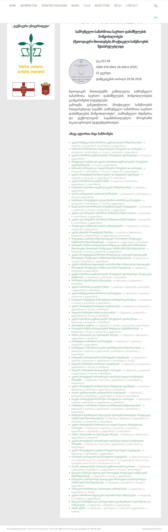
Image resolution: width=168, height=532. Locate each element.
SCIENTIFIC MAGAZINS (54, 6)
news (117, 6)
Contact (132, 6)
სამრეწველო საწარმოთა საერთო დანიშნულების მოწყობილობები (108, 350)
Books (75, 6)
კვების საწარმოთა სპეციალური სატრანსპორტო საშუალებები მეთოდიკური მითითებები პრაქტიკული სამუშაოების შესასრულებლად (111, 267)
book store (102, 6)
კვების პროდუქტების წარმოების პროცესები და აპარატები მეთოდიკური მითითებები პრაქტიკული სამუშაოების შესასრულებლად (110, 258)
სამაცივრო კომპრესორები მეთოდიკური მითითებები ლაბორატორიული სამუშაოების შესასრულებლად (109, 482)
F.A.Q (87, 6)
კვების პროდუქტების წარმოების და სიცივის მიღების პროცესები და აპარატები (107, 427)
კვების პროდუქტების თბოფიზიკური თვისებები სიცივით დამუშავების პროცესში (107, 379)
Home (12, 6)
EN (155, 17)
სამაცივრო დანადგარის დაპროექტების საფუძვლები (112, 460)
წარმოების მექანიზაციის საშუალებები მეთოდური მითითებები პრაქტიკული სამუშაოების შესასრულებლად (111, 418)
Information (29, 6)
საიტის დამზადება (9, 527)
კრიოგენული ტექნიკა (110, 325)
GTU (159, 528)
